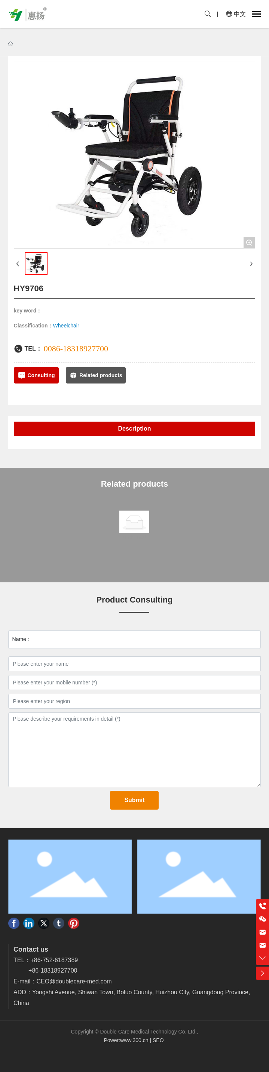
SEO (159, 1040)
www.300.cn (134, 1040)
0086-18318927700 (76, 348)
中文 (236, 14)
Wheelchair (66, 326)
